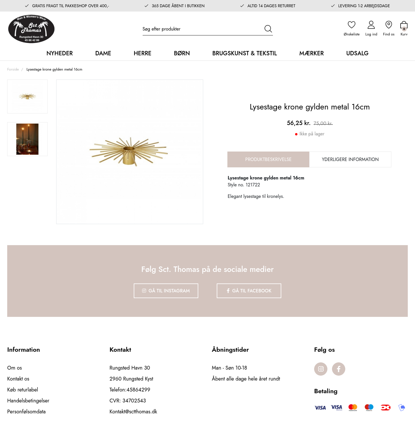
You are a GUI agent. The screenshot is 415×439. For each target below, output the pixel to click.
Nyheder (59, 53)
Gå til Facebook (249, 290)
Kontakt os (18, 379)
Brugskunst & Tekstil (244, 53)
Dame (103, 53)
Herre (143, 53)
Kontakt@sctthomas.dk (133, 411)
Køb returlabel (22, 389)
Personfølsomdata (26, 411)
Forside (13, 69)
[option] (27, 96)
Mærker (311, 53)
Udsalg (357, 53)
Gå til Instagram (166, 290)
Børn (182, 53)
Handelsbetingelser (28, 400)
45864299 (138, 389)
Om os (14, 368)
